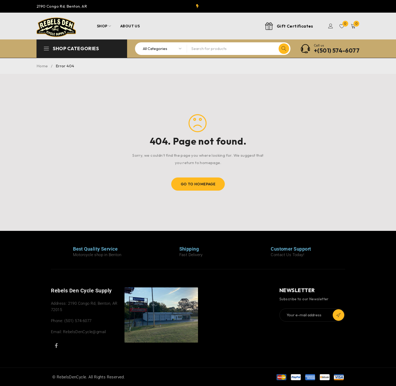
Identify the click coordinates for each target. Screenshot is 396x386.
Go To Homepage (198, 184)
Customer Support (291, 249)
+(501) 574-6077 (336, 50)
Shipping (189, 249)
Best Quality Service (95, 249)
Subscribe (338, 315)
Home (42, 65)
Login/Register (330, 26)
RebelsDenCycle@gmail (84, 331)
